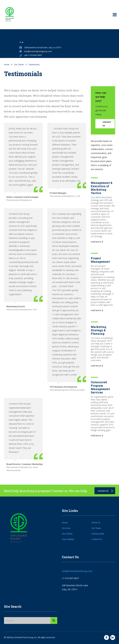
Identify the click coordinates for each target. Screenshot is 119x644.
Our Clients (67, 533)
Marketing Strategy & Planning (98, 330)
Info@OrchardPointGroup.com (77, 571)
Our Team (96, 528)
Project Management (100, 259)
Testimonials (98, 533)
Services (66, 528)
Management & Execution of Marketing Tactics (101, 188)
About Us (96, 522)
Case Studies (68, 539)
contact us (106, 123)
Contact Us (97, 539)
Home (6, 64)
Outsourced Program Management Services (100, 387)
